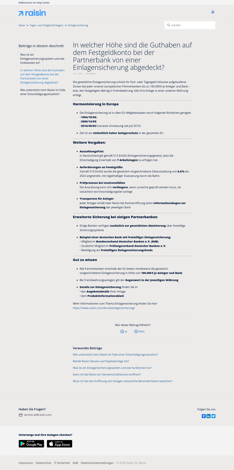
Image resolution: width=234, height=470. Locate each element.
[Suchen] (190, 25)
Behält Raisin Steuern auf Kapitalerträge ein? (101, 361)
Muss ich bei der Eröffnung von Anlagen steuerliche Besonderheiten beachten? (122, 381)
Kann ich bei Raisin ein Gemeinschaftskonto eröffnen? (107, 374)
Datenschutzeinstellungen (97, 463)
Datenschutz (43, 463)
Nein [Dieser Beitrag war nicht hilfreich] (142, 331)
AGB (75, 463)
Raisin (22, 25)
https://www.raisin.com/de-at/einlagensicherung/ (104, 308)
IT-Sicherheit (62, 463)
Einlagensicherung (78, 25)
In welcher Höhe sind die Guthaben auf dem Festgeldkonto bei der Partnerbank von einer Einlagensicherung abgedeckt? (42, 76)
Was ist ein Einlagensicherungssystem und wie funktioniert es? (42, 59)
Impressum (26, 463)
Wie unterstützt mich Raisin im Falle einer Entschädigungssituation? (42, 92)
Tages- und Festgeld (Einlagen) (46, 25)
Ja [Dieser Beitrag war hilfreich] (126, 331)
